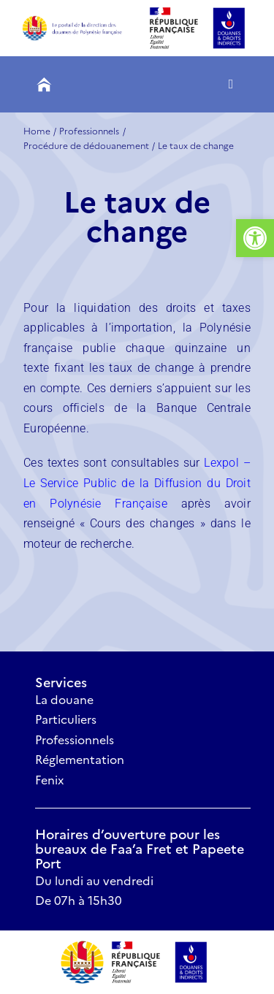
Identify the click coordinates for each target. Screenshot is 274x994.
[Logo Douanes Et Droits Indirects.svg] (159, 940)
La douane (64, 699)
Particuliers (65, 719)
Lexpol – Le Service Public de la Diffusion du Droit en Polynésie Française (137, 483)
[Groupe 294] (77, 21)
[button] (255, 238)
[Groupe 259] (44, 84)
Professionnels (74, 739)
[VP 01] (82, 946)
